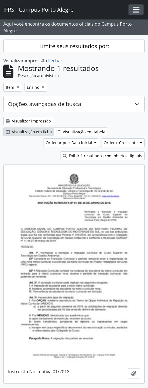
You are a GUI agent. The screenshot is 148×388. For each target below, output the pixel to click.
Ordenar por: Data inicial (69, 142)
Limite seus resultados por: (74, 46)
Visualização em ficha (29, 131)
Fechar (55, 61)
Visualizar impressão (28, 121)
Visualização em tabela (81, 131)
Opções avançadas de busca (44, 104)
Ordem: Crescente (121, 142)
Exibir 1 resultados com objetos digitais (102, 155)
